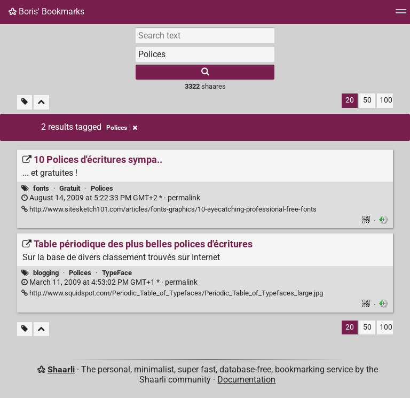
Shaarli (61, 369)
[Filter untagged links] (24, 102)
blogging (46, 273)
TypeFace (117, 273)
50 (367, 100)
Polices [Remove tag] (121, 127)
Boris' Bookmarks (46, 11)
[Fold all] (41, 102)
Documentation (246, 379)
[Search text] (205, 35)
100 (386, 100)
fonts (41, 188)
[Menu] (401, 15)
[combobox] (205, 54)
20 (349, 100)
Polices (102, 188)
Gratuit (69, 188)
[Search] (205, 72)
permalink (110, 197)
